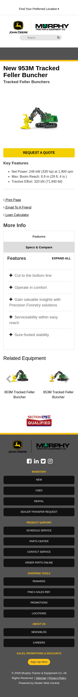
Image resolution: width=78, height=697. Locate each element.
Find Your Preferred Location (39, 9)
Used (39, 490)
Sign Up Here (39, 661)
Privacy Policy (57, 678)
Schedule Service (39, 530)
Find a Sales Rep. (39, 592)
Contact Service (39, 551)
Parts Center (39, 541)
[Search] (37, 37)
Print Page (12, 200)
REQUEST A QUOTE (39, 152)
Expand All (61, 258)
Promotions (38, 602)
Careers (39, 642)
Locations (39, 613)
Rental (39, 501)
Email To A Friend (17, 207)
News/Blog (39, 632)
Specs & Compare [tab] (39, 247)
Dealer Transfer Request (39, 511)
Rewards (39, 581)
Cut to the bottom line (30, 275)
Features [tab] (39, 236)
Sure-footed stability (29, 335)
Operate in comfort (28, 287)
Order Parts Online (39, 562)
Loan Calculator (16, 215)
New (39, 479)
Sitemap (41, 678)
